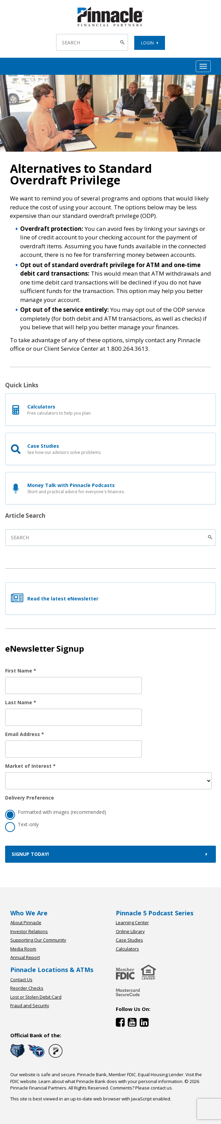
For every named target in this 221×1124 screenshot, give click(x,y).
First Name (20, 670)
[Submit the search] (211, 537)
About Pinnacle (25, 922)
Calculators (127, 949)
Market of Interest (30, 766)
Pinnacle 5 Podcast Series (154, 913)
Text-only (22, 825)
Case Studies (129, 940)
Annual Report (25, 957)
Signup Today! (110, 854)
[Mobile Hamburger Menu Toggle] (203, 66)
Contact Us (21, 979)
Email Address (24, 734)
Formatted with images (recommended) (55, 813)
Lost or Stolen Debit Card (35, 997)
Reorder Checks (26, 988)
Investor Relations (29, 931)
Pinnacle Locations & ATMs (51, 970)
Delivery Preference (29, 797)
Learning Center (132, 922)
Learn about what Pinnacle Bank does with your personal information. (111, 1081)
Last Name (20, 702)
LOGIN (149, 43)
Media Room (23, 949)
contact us (161, 1088)
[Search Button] (123, 42)
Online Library (130, 931)
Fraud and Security (29, 1005)
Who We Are (28, 913)
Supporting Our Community (38, 940)
